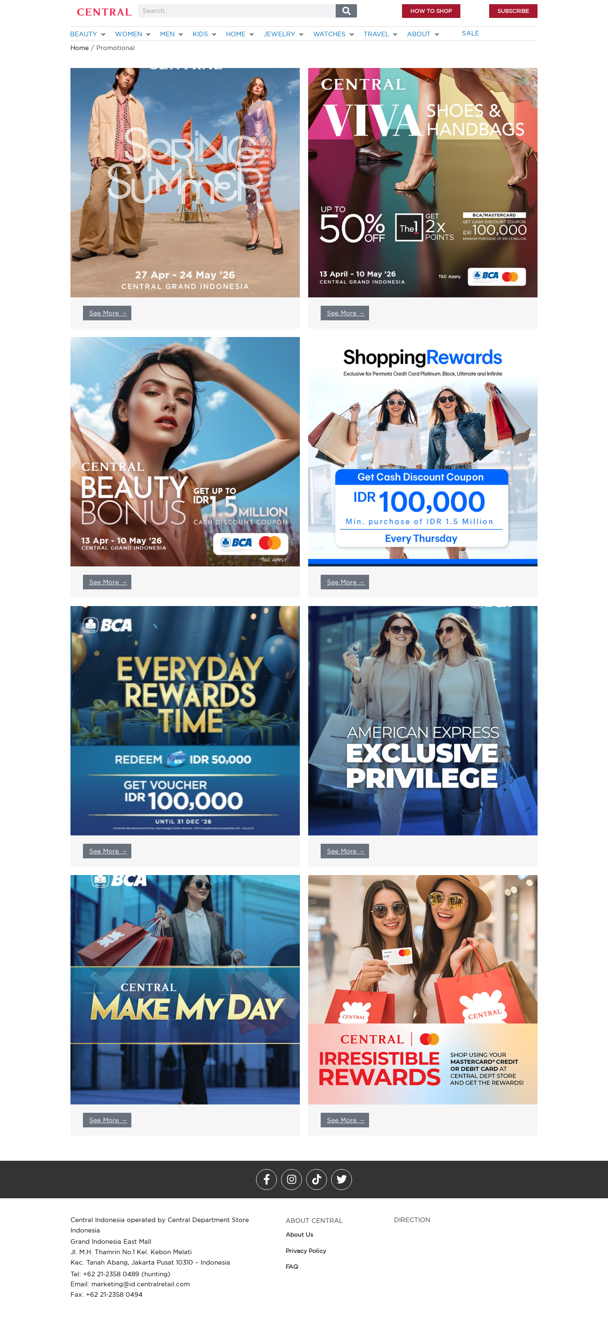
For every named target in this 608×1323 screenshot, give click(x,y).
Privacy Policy (306, 1251)
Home (79, 47)
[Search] (346, 11)
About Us (299, 1234)
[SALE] (470, 33)
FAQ (292, 1266)
